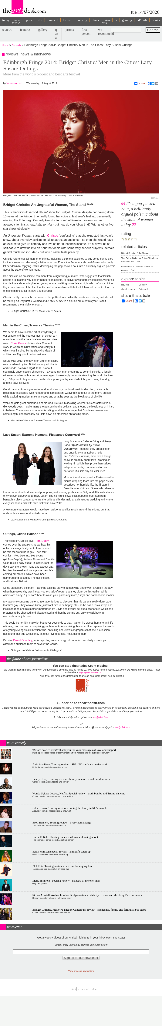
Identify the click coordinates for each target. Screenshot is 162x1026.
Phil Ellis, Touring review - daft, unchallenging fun (62, 866)
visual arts (107, 21)
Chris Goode (18, 343)
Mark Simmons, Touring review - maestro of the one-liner (66, 880)
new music (16, 21)
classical (52, 20)
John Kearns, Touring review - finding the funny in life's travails (69, 808)
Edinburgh (143, 289)
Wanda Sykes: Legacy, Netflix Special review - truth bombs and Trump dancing (78, 793)
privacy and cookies (87, 989)
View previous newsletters (81, 971)
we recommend (106, 31)
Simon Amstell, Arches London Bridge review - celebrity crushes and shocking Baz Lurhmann (87, 895)
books (156, 20)
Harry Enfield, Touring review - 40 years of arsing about (65, 837)
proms (70, 29)
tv (116, 20)
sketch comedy (128, 289)
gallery (42, 29)
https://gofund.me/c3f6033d (90, 672)
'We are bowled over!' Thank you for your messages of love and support (74, 749)
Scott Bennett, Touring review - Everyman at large (61, 822)
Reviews (125, 285)
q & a (56, 33)
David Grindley (22, 640)
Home (5, 45)
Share (139, 83)
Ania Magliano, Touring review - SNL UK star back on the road (69, 764)
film (39, 20)
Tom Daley (41, 540)
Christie (52, 235)
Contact (72, 989)
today (6, 20)
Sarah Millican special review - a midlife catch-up (61, 851)
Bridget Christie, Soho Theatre (135, 253)
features (25, 29)
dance (96, 20)
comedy (82, 20)
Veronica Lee (14, 83)
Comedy (16, 45)
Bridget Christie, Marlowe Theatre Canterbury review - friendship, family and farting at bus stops (89, 909)
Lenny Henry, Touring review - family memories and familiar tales (71, 778)
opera (28, 20)
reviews (7, 29)
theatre (67, 20)
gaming (127, 20)
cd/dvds (142, 20)
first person (86, 31)
